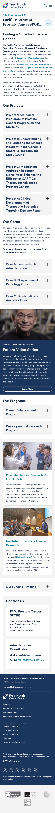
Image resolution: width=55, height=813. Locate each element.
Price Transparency (10, 731)
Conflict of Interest (10, 727)
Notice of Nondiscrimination (14, 742)
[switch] (48, 22)
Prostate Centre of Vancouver (34, 64)
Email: (13, 660)
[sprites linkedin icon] (17, 770)
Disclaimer (7, 738)
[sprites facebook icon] (5, 770)
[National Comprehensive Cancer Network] (32, 794)
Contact (6, 704)
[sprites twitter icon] (11, 770)
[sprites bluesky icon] (35, 770)
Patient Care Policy (10, 734)
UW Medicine (23, 557)
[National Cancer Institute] (13, 794)
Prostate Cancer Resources (18, 345)
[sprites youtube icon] (23, 770)
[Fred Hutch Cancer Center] (14, 696)
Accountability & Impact (14, 708)
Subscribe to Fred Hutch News (17, 716)
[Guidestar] (27, 802)
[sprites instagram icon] (29, 770)
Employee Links (10, 712)
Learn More (27, 389)
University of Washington (26, 58)
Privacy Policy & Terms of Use (14, 723)
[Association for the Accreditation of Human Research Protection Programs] (46, 794)
